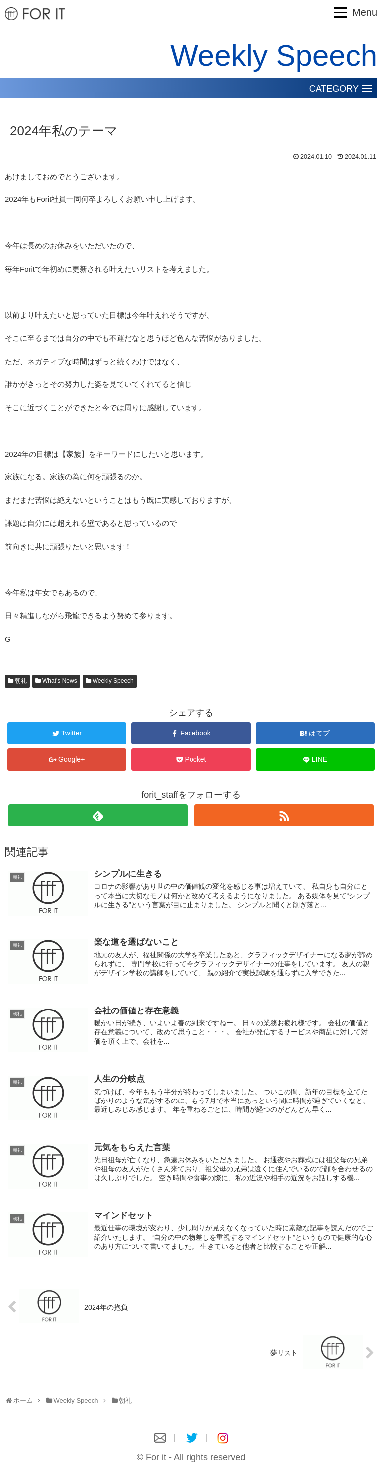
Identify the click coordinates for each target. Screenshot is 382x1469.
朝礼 (21, 680)
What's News (59, 680)
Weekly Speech (113, 680)
